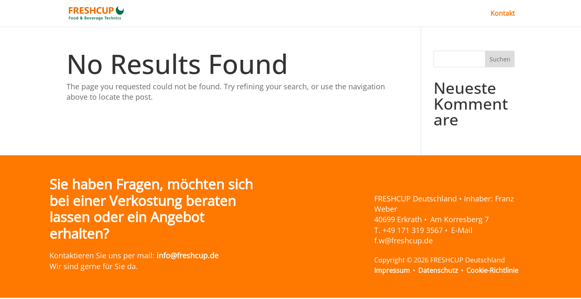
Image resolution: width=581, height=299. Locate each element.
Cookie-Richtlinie (492, 270)
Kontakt (502, 14)
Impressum (392, 270)
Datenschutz (438, 270)
